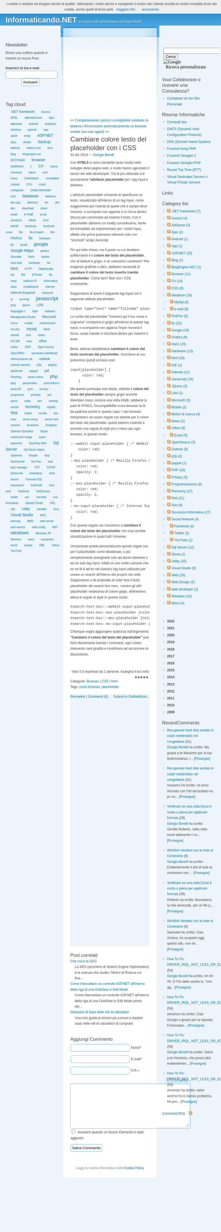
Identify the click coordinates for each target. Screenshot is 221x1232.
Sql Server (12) (183, 547)
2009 (171, 712)
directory (32, 202)
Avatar (27, 142)
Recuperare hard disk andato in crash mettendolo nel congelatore (190, 736)
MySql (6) (181, 302)
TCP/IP (50, 467)
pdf (46, 371)
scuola (43, 413)
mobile (28, 323)
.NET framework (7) (186, 211)
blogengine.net (32, 154)
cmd (45, 172)
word (31, 539)
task (50, 461)
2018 (171, 649)
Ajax (51, 117)
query (14, 401)
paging (52, 364)
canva (54, 166)
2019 (171, 642)
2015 (171, 670)
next (28, 335)
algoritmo (16, 123)
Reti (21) (178, 498)
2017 (171, 656)
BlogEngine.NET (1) (186, 267)
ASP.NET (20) (182, 253)
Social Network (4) (185, 519)
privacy (44, 389)
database (30, 196)
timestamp (35, 473)
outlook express (20, 364)
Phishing (16, 377)
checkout (16, 172)
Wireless (16, 539)
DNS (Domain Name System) (189, 142)
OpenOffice (17, 353)
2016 (171, 663)
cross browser (40, 190)
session (15, 425)
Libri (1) (177, 393)
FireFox (16, 238)
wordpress (47, 539)
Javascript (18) (182, 379)
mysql (31, 329)
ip (12, 299)
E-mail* (136, 1059)
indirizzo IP (30, 280)
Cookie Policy (134, 1168)
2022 (171, 621)
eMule (32, 220)
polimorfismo (51, 383)
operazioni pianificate (44, 353)
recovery (32, 406)
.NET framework (22, 112)
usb (13, 509)
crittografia (17, 190)
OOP (28, 347)
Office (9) (178, 428)
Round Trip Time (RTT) (184, 170)
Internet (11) (181, 372)
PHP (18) (178, 470)
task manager (19, 467)
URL (52, 503)
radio (27, 401)
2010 (171, 705)
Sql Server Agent (34, 449)
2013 (171, 684)
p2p (39, 364)
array (27, 135)
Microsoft (49, 317)
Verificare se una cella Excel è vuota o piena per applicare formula (189, 812)
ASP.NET (45, 135)
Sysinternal (17, 461)
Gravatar (16, 256)
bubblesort (17, 166)
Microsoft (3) (181, 400)
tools (52, 473)
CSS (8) (177, 288)
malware (50, 311)
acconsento (150, 9)
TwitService (43, 491)
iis (50, 275)
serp (13, 419)
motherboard (47, 323)
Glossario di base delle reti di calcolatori (99, 1012)
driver (44, 208)
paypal (33, 370)
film (52, 232)
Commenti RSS (177, 1114)
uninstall (41, 497)
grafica (45, 250)
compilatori (52, 178)
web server (47, 521)
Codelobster (31, 178)
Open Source (46, 347)
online (14, 347)
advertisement (33, 117)
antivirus (16, 129)
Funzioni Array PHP (181, 149)
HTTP (28, 268)
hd (48, 262)
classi (31, 172)
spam (42, 437)
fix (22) (177, 323)
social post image (21, 437)
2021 (171, 628)
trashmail (36, 485)
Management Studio (23, 317)
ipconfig (24, 299)
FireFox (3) (180, 316)
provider (36, 394)
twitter (14, 497)
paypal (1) (179, 463)
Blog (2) (177, 260)
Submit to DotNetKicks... (131, 697)
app (46, 129)
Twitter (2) (181, 533)
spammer (16, 443)
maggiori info (125, 9)
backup (44, 142)
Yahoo (55, 545)
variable (41, 509)
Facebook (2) (184, 526)
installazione (31, 286)
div (46, 202)
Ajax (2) (177, 232)
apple (14, 135)
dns (57, 202)
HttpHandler (46, 268)
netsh (46, 329)
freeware (44, 238)
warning (15, 521)
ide (12, 274)
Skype (44, 431)
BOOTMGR (18, 160)
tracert (14, 479)
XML (42, 545)
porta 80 (16, 389)
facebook (30, 226)
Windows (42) (182, 596)
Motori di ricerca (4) (186, 414)
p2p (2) (177, 456)
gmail (23, 244)
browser (39, 160)
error (46, 220)
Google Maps (22, 250)
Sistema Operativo (22, 431)
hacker (45, 256)
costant (15, 184)
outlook (44, 359)
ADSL (14, 117)
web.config (38, 527)
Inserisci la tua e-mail (22, 68)
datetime (50, 196)
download (28, 208)
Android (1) (180, 239)
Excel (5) (180, 435)
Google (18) (180, 330)
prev (30, 389)
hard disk (16, 262)
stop (47, 455)
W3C (43, 515)
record (14, 407)
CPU (29, 184)
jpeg (13, 305)
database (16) (182, 295)
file (21, 232)
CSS (105, 681)
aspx (13, 142)
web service (18, 527)
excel (14, 226)
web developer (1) (185, 589)
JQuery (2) (179, 386)
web (30, 521)
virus (56, 509)
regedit (51, 407)
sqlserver (16, 455)
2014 (171, 677)
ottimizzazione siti (21, 359)
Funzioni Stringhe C (181, 156)
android (33, 123)
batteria (15, 148)
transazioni (17, 485)
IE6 (23, 274)
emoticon (16, 220)
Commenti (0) (98, 697)
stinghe (33, 455)
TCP (37, 467)
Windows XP (43, 533)
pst (49, 394)
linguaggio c (18, 311)
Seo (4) (177, 505)
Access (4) (179, 218)
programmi (17, 394)
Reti (14, 413)
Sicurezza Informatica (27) (191, 512)
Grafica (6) (179, 337)
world (14, 545)
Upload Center (34, 503)
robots (28, 413)
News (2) (178, 421)
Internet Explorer (23, 293)
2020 (171, 635)
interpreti (47, 292)
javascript (47, 298)
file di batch (36, 232)
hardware (34, 262)
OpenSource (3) (183, 442)
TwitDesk (23, 491)
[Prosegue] (202, 759)
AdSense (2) (181, 225)
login (35, 311)
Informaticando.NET (41, 20)
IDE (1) (177, 365)
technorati (17, 473)
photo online (35, 377)
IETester (37, 274)
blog (13, 154)
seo (56, 413)
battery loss (34, 148)
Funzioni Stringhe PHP (184, 163)
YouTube (16, 550)
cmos (14, 178)
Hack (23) (179, 344)
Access (45, 111)
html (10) (178, 358)
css (13, 196)
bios (50, 148)
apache (32, 129)
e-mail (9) (181, 309)
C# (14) (177, 281)
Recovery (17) (182, 491)
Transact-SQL (34, 479)
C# (40, 166)
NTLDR (15, 341)
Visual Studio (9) (184, 568)
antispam (50, 123)
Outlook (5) (180, 449)
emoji (43, 214)
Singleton (51, 425)
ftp (12, 244)
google (41, 244)
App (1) (177, 246)
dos (13, 208)
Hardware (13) (182, 351)
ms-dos (15, 329)
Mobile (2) (179, 407)
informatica (50, 280)
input (14, 286)
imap (14, 280)
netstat (15, 335)
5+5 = (135, 1070)
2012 (171, 691)
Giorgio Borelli (177, 747)
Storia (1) (178, 554)
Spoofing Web (37, 443)
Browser (93, 681)
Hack (31, 256)
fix (31, 238)
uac (27, 497)
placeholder (30, 383)
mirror (14, 323)
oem (29, 341)
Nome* (136, 1048)
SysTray (36, 461)
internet (49, 286)
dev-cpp (16, 202)
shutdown (33, 425)
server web (51, 419)
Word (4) (178, 603)
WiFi (55, 527)
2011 (171, 698)
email (14, 214)
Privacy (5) (179, 477)
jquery (26, 305)
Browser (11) (181, 274)
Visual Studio (22, 515)
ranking (53, 401)
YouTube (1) (183, 540)
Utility (26, 509)
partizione (17, 370)
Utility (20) (179, 561)
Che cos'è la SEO (83, 961)
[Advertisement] (147, 71)
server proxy (30, 419)
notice (41, 335)
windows (20, 532)
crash (42, 184)
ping (13, 383)
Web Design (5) (183, 582)
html (14, 268)
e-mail (28, 214)
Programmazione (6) (187, 484)
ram (39, 401)
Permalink (77, 697)
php (54, 376)
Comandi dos (177, 122)
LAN (40, 305)
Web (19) (178, 575)
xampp (28, 545)
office (42, 341)
